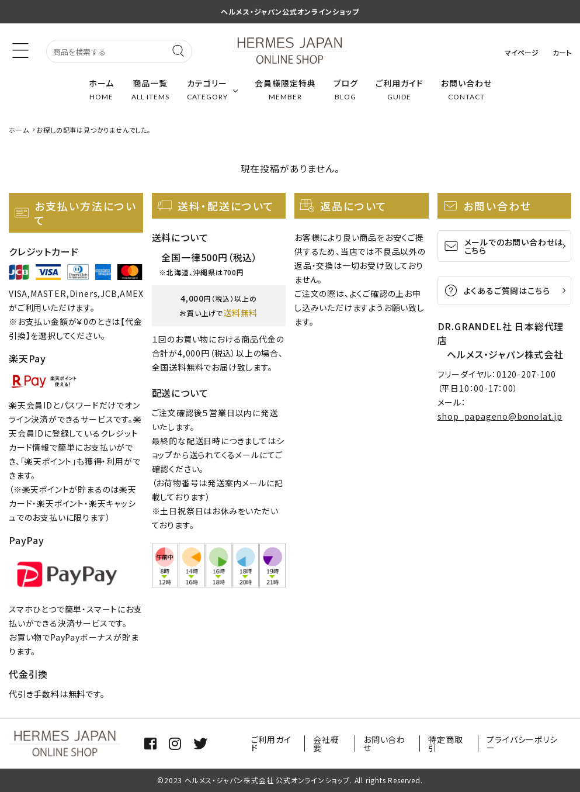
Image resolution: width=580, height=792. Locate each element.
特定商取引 (445, 743)
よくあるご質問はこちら (497, 290)
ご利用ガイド (271, 743)
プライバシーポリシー (522, 743)
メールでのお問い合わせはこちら (504, 246)
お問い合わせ (384, 743)
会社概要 (326, 743)
